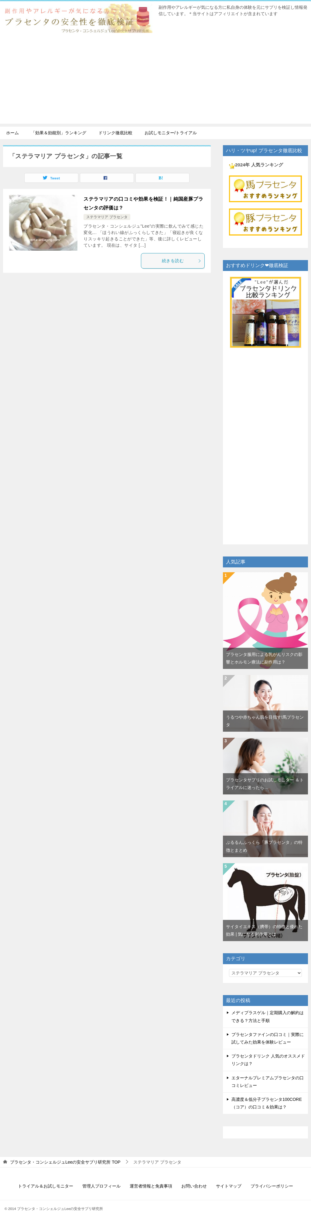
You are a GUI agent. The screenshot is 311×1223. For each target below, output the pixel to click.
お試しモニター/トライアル (171, 132)
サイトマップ (228, 1186)
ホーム (12, 132)
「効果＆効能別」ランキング (58, 132)
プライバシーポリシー (272, 1186)
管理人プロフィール (101, 1186)
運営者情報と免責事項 (151, 1186)
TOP (65, 1162)
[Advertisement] (155, 81)
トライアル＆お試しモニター (45, 1186)
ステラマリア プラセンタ (106, 217)
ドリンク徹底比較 (115, 132)
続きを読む (181, 260)
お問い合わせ (194, 1186)
